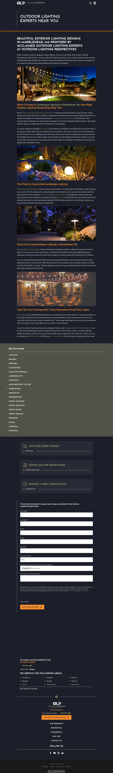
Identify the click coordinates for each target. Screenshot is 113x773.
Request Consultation (56, 717)
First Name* (24, 511)
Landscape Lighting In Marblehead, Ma (58, 104)
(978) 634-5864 (33, 336)
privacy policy (72, 590)
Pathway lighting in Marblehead (28, 249)
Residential (56, 728)
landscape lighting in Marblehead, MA (77, 328)
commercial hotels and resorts (63, 118)
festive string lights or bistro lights (52, 195)
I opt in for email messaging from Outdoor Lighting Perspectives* (43, 585)
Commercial (56, 732)
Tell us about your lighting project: (30, 573)
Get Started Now (32, 607)
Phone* (22, 538)
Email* (22, 529)
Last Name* (24, 520)
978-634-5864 (27, 665)
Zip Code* (23, 547)
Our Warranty (56, 724)
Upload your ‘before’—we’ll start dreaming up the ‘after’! (36, 565)
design (32, 134)
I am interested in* (25, 556)
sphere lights (60, 197)
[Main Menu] (94, 3)
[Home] (30, 3)
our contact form (56, 336)
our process (44, 129)
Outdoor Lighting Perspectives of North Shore (38, 113)
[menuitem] (54, 355)
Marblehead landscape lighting (28, 189)
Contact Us (56, 741)
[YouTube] (54, 753)
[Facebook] (50, 753)
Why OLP (56, 736)
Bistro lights (21, 315)
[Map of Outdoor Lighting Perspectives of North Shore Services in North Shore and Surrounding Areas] (56, 636)
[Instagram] (58, 753)
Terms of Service (84, 590)
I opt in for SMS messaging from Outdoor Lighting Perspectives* (42, 598)
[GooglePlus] (62, 753)
